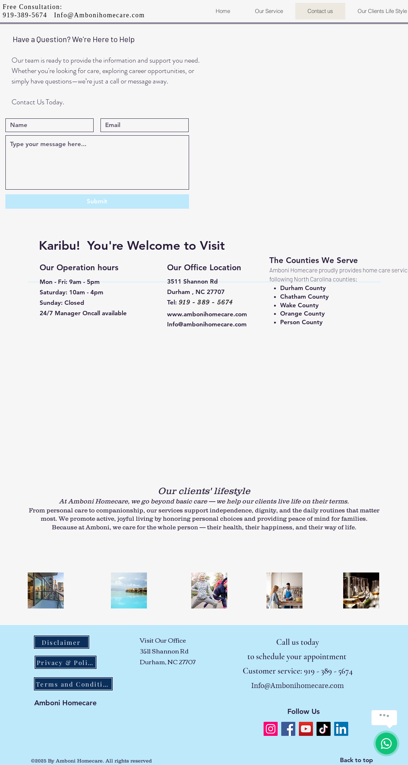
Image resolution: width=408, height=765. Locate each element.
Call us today (297, 642)
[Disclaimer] (61, 642)
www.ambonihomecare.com (207, 314)
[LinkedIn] (341, 729)
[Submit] (97, 201)
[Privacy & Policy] (65, 662)
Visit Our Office (163, 640)
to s (253, 657)
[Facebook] (288, 729)
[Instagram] (271, 729)
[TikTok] (324, 729)
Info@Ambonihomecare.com (99, 15)
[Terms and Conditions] (73, 684)
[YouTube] (306, 729)
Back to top (356, 760)
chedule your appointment (303, 657)
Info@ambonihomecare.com (207, 324)
